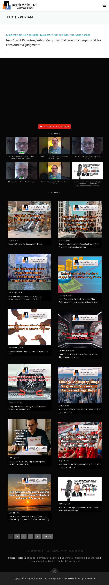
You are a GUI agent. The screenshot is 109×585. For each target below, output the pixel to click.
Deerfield (54, 557)
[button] (57, 133)
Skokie (47, 561)
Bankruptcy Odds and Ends (54, 35)
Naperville (80, 557)
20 (38, 536)
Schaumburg (35, 561)
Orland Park (93, 557)
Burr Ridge (42, 557)
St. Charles (58, 561)
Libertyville (67, 557)
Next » (47, 536)
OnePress (69, 578)
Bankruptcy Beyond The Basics (22, 35)
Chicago (31, 557)
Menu (104, 5)
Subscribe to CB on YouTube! (54, 126)
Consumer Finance (80, 35)
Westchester (73, 561)
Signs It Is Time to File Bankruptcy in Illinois (25, 244)
